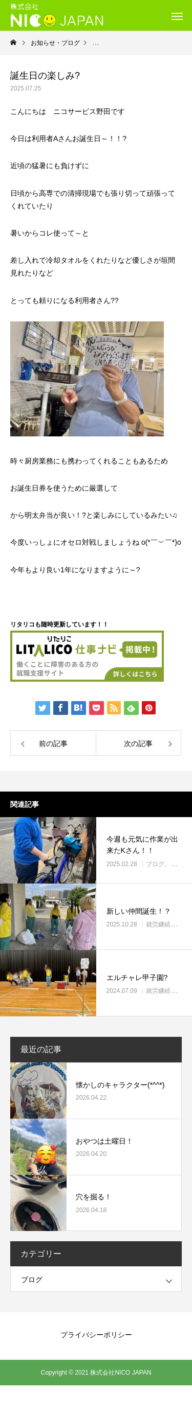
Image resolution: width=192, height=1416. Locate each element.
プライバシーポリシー (96, 1335)
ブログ (155, 864)
